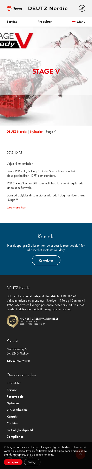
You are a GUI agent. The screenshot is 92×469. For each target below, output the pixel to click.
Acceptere (13, 462)
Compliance (15, 436)
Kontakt (12, 416)
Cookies (12, 423)
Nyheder (36, 131)
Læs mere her (16, 207)
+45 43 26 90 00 (18, 361)
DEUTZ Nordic (17, 131)
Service (12, 21)
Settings (32, 462)
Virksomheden (17, 410)
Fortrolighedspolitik (20, 430)
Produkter (45, 21)
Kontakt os (46, 260)
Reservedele (15, 396)
